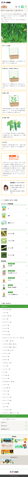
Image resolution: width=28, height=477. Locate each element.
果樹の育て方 (4, 425)
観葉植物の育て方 (5, 429)
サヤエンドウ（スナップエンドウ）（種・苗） (14, 337)
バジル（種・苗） (7, 387)
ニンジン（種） (6, 378)
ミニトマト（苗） (7, 369)
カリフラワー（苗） (7, 322)
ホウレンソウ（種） (7, 400)
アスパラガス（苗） (7, 309)
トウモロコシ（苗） (7, 362)
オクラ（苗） (6, 319)
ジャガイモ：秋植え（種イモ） (10, 347)
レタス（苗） (6, 406)
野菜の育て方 (4, 306)
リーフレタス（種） (7, 409)
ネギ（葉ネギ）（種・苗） (9, 381)
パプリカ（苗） (6, 391)
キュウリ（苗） (6, 328)
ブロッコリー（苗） (7, 397)
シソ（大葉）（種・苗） (8, 340)
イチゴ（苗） (6, 312)
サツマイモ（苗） (7, 334)
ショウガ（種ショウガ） (8, 350)
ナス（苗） (5, 372)
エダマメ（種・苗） (7, 315)
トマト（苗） (6, 366)
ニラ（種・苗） (6, 375)
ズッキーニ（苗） (7, 353)
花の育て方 (3, 422)
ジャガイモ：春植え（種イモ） (10, 344)
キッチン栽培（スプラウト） (9, 419)
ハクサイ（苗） (6, 384)
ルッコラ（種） (6, 403)
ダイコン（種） (6, 356)
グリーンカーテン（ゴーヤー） (10, 416)
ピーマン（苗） (6, 394)
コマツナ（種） (6, 331)
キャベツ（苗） (6, 325)
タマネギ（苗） (6, 359)
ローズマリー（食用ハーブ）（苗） (11, 412)
